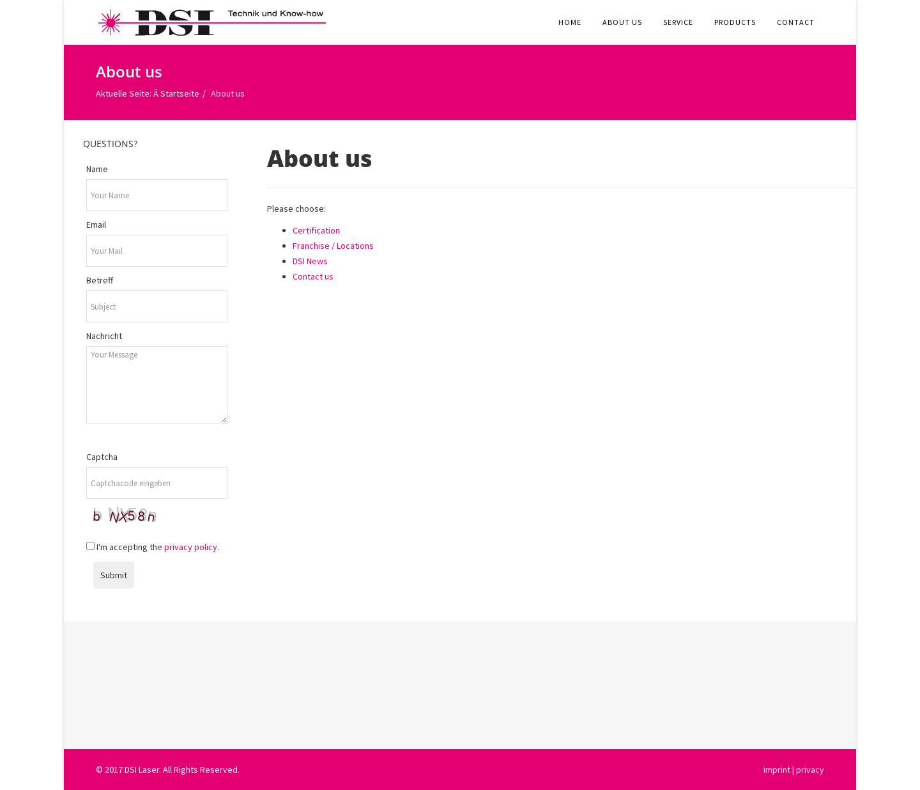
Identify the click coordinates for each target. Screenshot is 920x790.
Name (97, 169)
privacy (810, 769)
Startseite (179, 93)
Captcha (102, 456)
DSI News (310, 261)
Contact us (313, 276)
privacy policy (190, 547)
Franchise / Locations (333, 245)
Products (735, 22)
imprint (776, 769)
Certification (316, 230)
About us (622, 22)
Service (678, 22)
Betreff (99, 280)
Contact (796, 22)
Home (569, 22)
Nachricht (104, 336)
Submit (113, 575)
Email (96, 224)
